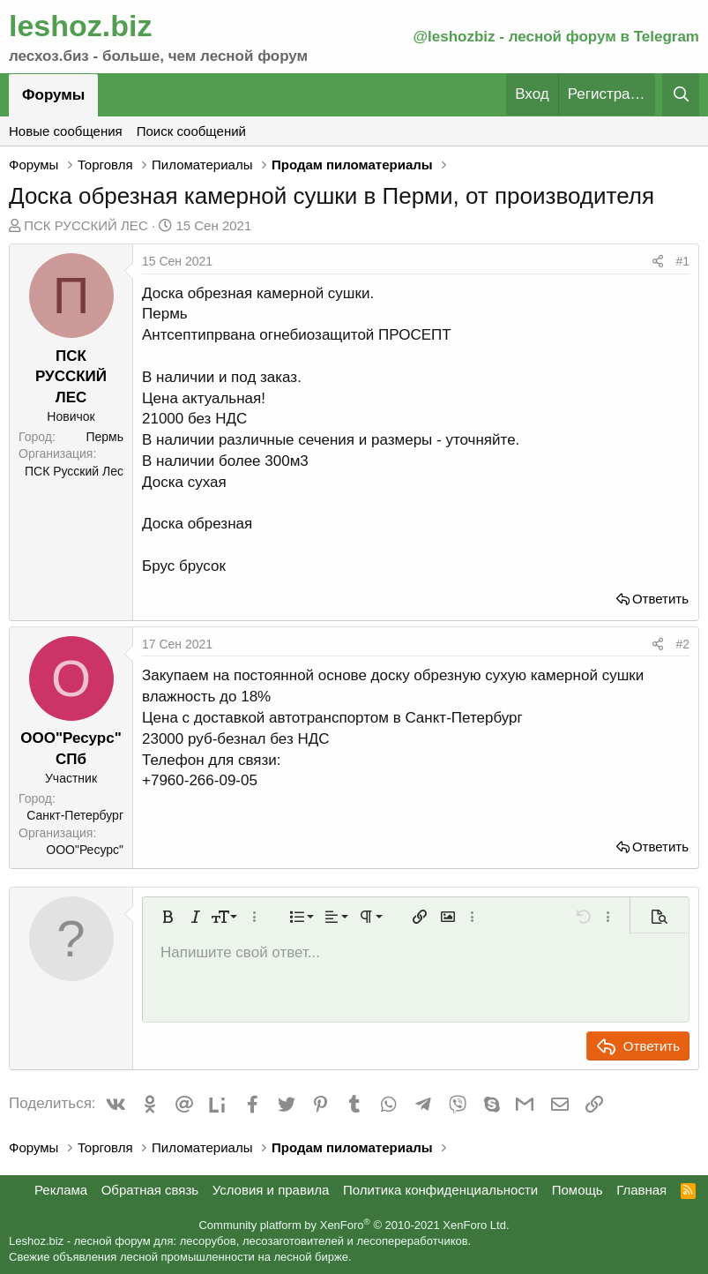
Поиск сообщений (191, 131)
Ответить (660, 598)
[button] (167, 917)
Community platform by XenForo (353, 1225)
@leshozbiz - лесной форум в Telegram (556, 36)
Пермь (104, 437)
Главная (641, 1189)
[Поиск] (680, 94)
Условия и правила (271, 1189)
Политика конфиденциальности (440, 1189)
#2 (682, 644)
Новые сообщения (66, 131)
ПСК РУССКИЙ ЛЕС (86, 225)
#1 (682, 261)
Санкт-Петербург (74, 815)
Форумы (53, 94)
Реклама (60, 1189)
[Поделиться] (657, 262)
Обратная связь (150, 1189)
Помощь (577, 1189)
